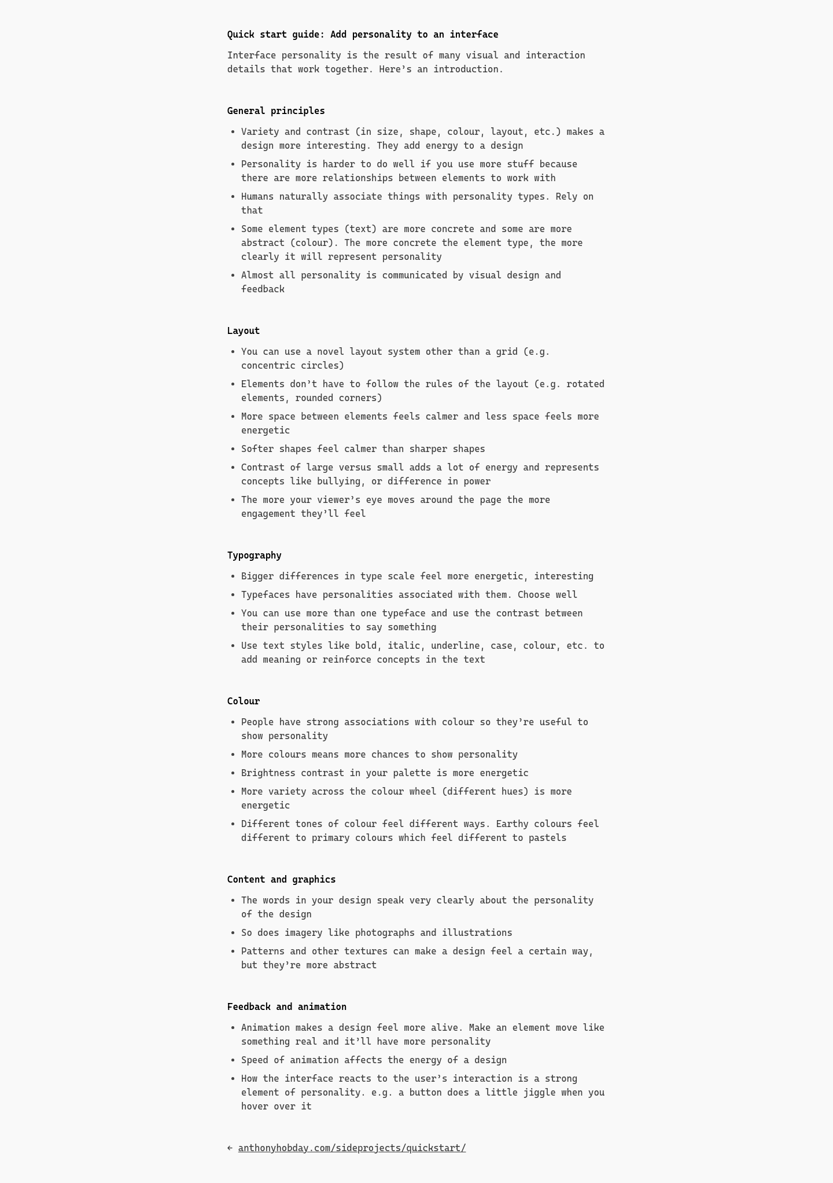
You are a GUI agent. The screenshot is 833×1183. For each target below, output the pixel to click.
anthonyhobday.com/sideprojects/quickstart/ (352, 1147)
